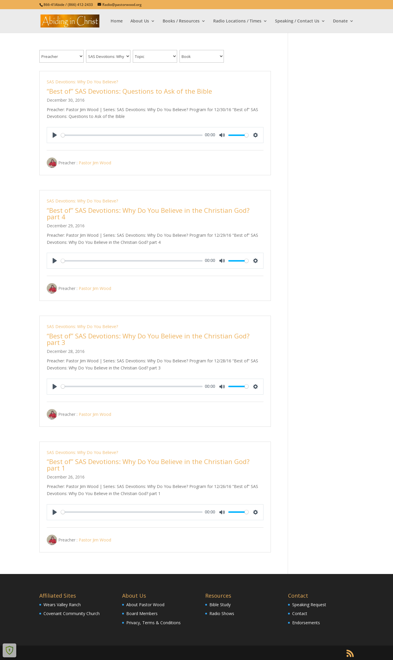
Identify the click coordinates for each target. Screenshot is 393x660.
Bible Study (220, 604)
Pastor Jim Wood (95, 163)
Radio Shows (221, 613)
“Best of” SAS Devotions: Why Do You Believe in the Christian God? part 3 (148, 339)
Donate (340, 21)
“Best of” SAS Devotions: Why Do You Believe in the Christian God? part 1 (148, 464)
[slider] (132, 135)
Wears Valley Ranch (62, 604)
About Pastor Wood (145, 604)
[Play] (54, 135)
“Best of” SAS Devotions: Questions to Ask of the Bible (129, 91)
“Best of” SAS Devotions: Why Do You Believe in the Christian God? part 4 (148, 213)
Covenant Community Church (71, 613)
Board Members (142, 613)
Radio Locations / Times (237, 21)
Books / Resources (181, 21)
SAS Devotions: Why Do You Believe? (82, 82)
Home (117, 21)
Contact (299, 613)
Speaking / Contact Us (297, 21)
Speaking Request (309, 604)
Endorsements (306, 622)
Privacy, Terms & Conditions (153, 622)
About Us (139, 21)
